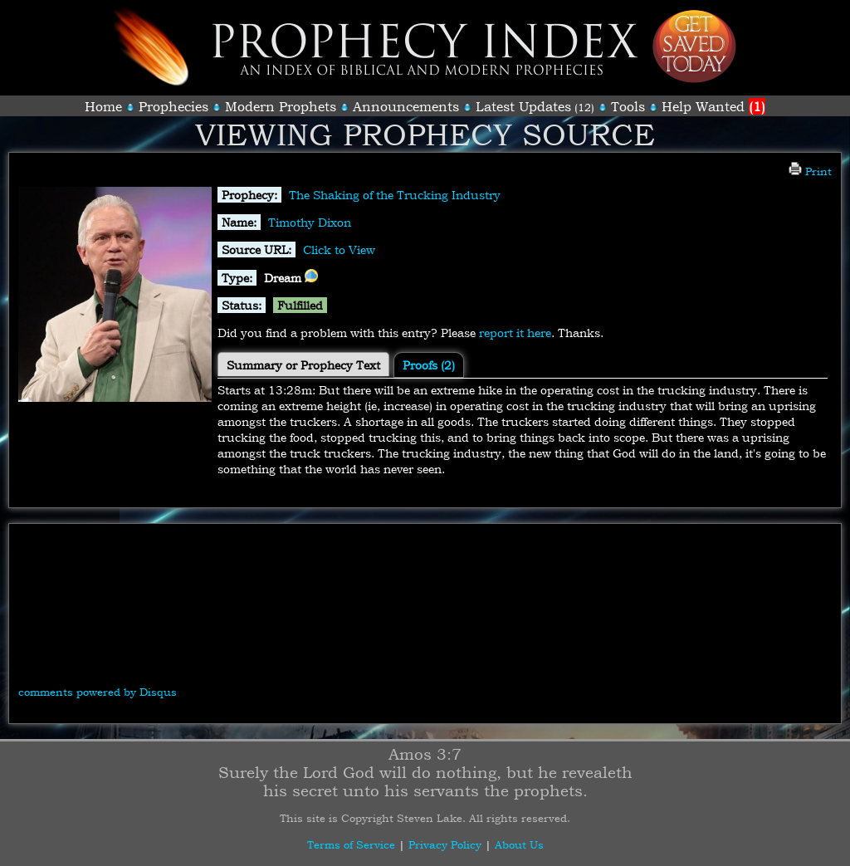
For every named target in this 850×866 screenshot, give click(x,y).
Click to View (339, 249)
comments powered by (97, 691)
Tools (628, 106)
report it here (515, 332)
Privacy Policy (444, 844)
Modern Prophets (280, 106)
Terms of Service (351, 844)
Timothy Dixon (309, 222)
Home (103, 106)
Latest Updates (523, 106)
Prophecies (173, 106)
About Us (519, 844)
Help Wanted (713, 106)
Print (810, 171)
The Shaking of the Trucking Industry (395, 195)
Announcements (406, 106)
